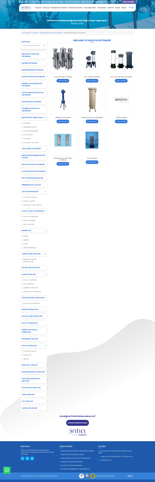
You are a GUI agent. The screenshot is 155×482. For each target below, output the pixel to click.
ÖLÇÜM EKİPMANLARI (30, 131)
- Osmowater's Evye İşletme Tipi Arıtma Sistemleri (77, 451)
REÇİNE (25, 236)
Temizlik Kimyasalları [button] (34, 254)
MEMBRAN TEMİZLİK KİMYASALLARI (30, 260)
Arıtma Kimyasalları (31, 268)
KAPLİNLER (26, 123)
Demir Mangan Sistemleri (32, 70)
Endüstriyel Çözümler (75, 8)
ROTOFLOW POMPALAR (31, 303)
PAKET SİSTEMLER (29, 220)
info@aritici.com (105, 460)
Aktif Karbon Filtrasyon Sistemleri (33, 94)
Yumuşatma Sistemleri (31, 102)
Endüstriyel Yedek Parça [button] (34, 117)
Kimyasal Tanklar (30, 365)
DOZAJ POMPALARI (30, 280)
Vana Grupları (28, 394)
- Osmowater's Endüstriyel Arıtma (72, 454)
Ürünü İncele (63, 81)
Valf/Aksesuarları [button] (34, 191)
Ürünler (35, 33)
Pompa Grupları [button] (34, 274)
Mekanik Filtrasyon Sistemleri (30, 55)
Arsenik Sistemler (29, 63)
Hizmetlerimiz (101, 8)
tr (130, 8)
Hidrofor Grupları (30, 309)
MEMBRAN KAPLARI (29, 127)
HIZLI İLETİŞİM (128, 2)
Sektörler (111, 8)
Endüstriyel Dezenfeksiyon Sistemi (33, 156)
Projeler (117, 8)
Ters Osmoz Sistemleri (31, 149)
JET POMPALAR (28, 284)
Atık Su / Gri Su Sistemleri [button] (34, 211)
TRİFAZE (26, 359)
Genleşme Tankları (30, 339)
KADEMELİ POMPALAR (30, 288)
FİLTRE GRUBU (28, 135)
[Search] (32, 45)
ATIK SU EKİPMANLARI (30, 216)
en (133, 8)
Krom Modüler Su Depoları (33, 372)
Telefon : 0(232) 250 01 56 (108, 457)
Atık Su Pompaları (30, 323)
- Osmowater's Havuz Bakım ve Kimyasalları (75, 458)
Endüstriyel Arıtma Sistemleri (51, 33)
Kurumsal (46, 8)
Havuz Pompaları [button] (34, 346)
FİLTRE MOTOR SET (29, 351)
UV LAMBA (26, 139)
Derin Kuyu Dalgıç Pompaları (29, 331)
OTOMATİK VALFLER (30, 197)
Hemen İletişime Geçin (77, 423)
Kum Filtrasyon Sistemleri (33, 77)
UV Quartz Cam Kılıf (30, 142)
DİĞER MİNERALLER (29, 248)
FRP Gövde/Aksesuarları (32, 178)
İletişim (123, 8)
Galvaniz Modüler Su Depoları (31, 380)
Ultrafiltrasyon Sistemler (33, 171)
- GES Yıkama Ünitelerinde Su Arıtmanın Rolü (75, 469)
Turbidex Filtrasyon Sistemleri (31, 109)
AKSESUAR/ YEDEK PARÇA (32, 205)
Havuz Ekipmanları (90, 8)
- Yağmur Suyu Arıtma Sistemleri (71, 462)
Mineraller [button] (34, 230)
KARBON (26, 240)
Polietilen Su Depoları (31, 388)
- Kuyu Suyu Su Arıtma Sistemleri (71, 465)
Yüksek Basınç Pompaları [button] (34, 298)
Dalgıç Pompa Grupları (32, 316)
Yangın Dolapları (29, 408)
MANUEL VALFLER (29, 201)
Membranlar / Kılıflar (31, 185)
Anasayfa (38, 8)
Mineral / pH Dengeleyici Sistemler (32, 84)
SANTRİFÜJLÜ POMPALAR (32, 291)
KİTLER (25, 244)
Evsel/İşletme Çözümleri (58, 8)
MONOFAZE (27, 355)
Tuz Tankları (27, 401)
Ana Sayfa (26, 33)
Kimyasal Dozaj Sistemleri (33, 164)
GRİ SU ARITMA (28, 224)
